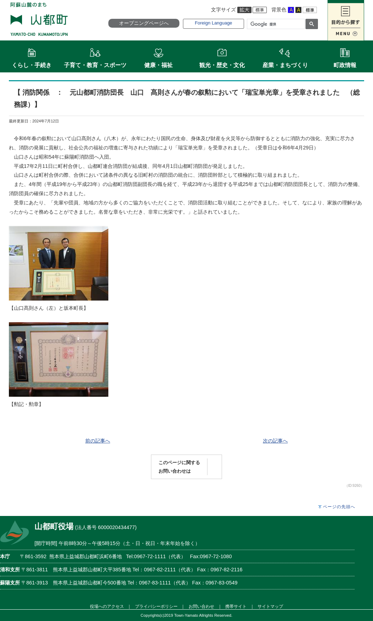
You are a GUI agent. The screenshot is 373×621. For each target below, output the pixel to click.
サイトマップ (270, 606)
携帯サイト (236, 606)
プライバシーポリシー (156, 606)
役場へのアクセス (107, 606)
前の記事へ (97, 441)
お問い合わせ (201, 606)
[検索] (275, 24)
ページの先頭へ (339, 507)
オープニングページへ (144, 23)
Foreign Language (213, 23)
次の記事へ (275, 441)
